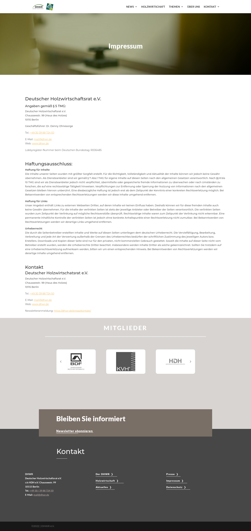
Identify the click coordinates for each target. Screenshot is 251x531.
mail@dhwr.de (43, 139)
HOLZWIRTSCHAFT (153, 6)
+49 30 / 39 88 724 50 (42, 490)
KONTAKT (210, 6)
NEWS (130, 6)
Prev (61, 361)
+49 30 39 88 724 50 (42, 132)
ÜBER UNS (193, 6)
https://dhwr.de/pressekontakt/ (72, 310)
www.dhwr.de (40, 143)
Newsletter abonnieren (74, 431)
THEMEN (174, 6)
